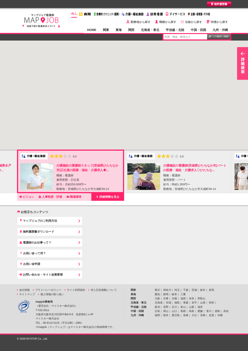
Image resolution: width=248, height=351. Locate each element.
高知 (226, 311)
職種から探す (167, 22)
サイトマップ (27, 294)
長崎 (185, 315)
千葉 (185, 289)
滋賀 (183, 298)
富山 (183, 306)
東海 (119, 30)
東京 (157, 289)
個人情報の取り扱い (52, 294)
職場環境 (74, 196)
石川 (174, 306)
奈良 (191, 298)
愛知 (157, 294)
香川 (209, 311)
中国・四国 (198, 30)
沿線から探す (193, 22)
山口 (174, 311)
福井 (200, 306)
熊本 (165, 315)
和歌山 (201, 298)
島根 (183, 311)
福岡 (157, 315)
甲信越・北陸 (175, 30)
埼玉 (177, 289)
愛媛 (200, 311)
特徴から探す (219, 22)
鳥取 (191, 311)
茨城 (194, 289)
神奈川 (167, 289)
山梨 (191, 306)
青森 (185, 302)
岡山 (165, 311)
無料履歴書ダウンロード (36, 231)
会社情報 (24, 289)
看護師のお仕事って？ (35, 242)
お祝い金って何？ (32, 253)
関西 (131, 30)
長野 (165, 306)
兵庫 (165, 298)
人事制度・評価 (50, 196)
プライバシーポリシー (48, 289)
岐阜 (174, 294)
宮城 (168, 302)
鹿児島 (176, 315)
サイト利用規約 (76, 289)
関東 (106, 30)
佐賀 (211, 315)
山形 (202, 302)
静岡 (165, 294)
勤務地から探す (141, 22)
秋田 (211, 302)
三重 (183, 294)
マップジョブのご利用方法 (38, 220)
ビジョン (26, 196)
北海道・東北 (150, 30)
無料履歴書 (219, 4)
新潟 (157, 306)
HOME (91, 30)
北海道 (159, 302)
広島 (157, 311)
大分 (194, 315)
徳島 (217, 311)
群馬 (211, 289)
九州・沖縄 (220, 30)
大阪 (157, 298)
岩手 (194, 302)
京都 (174, 298)
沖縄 (220, 315)
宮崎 (202, 315)
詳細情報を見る (108, 196)
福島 (177, 302)
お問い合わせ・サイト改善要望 (41, 274)
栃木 (202, 289)
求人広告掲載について (104, 289)
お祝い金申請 (29, 264)
